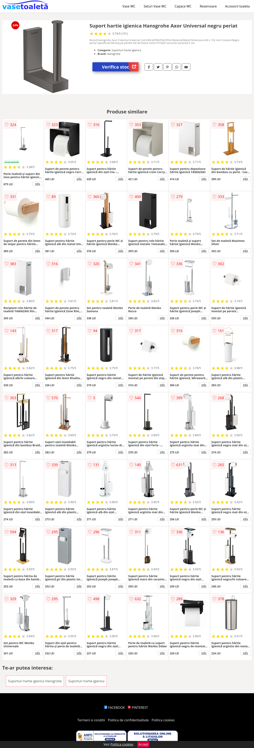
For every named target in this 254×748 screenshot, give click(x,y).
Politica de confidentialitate (128, 720)
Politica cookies (163, 720)
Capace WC (183, 6)
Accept (143, 744)
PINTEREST (138, 707)
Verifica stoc (120, 66)
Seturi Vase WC (155, 6)
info (37, 184)
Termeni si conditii (91, 720)
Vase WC (128, 6)
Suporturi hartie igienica (86, 681)
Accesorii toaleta (237, 6)
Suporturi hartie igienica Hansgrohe (35, 681)
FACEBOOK (114, 707)
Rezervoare (208, 6)
